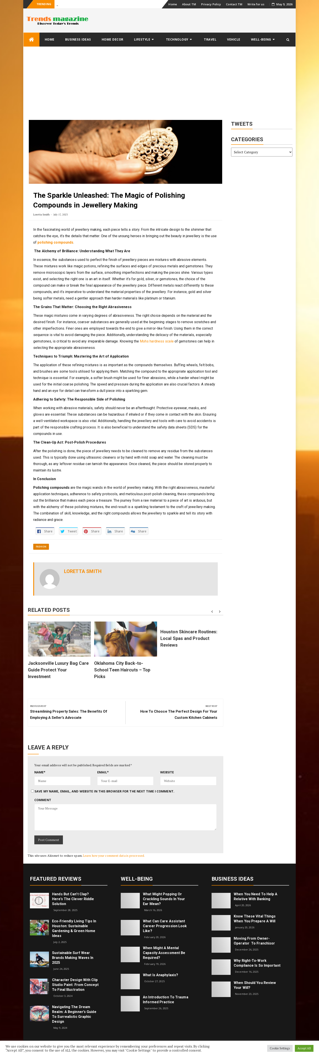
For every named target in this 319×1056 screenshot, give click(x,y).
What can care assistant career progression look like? (165, 926)
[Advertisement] (159, 80)
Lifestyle (142, 39)
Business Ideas (78, 39)
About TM (189, 4)
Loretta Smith (41, 214)
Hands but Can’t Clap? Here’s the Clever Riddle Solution (73, 899)
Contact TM (234, 4)
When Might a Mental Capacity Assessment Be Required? (164, 953)
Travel (210, 39)
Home (172, 4)
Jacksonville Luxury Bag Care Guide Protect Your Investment (58, 670)
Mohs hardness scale (157, 341)
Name (40, 772)
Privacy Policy (211, 4)
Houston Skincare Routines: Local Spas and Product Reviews (189, 638)
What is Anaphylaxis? (160, 975)
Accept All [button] (304, 1048)
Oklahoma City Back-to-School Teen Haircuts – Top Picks (122, 670)
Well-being (261, 39)
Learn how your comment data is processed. (114, 855)
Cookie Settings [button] (280, 1048)
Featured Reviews (55, 879)
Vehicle (233, 39)
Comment (42, 800)
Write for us (255, 4)
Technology (177, 39)
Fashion (41, 546)
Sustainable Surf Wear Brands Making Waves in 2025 (72, 958)
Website (167, 772)
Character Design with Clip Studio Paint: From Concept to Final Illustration (75, 985)
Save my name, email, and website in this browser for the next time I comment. (104, 791)
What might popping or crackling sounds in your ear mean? (164, 899)
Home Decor (112, 39)
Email (103, 772)
